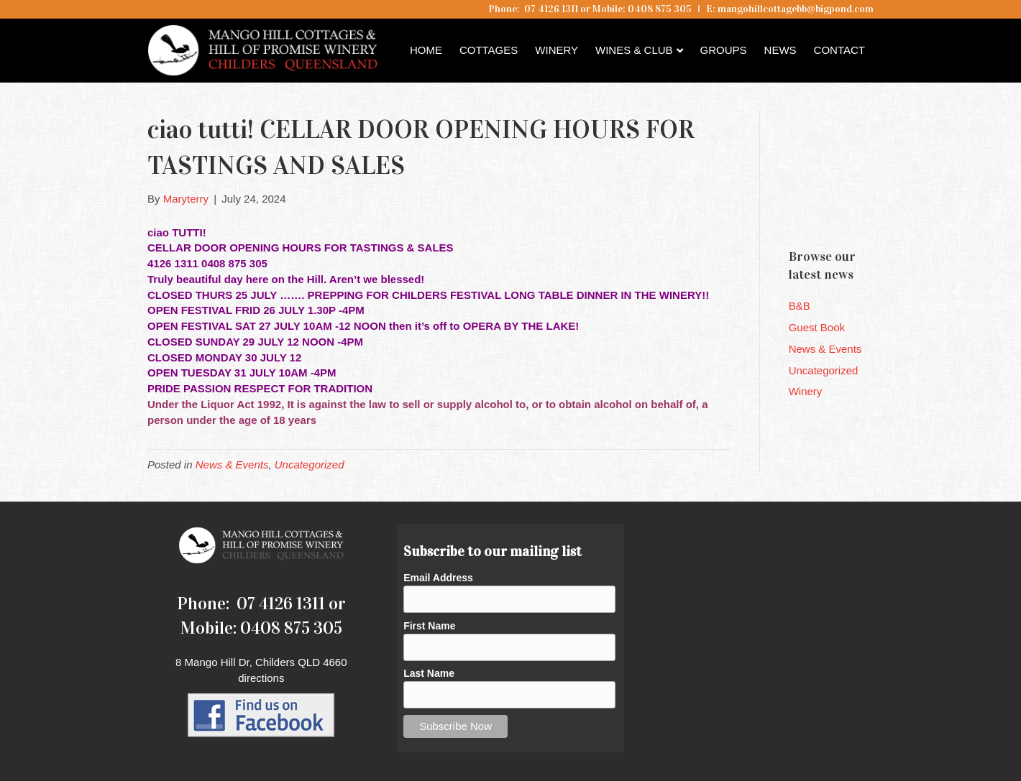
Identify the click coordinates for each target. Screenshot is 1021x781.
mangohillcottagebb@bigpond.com (796, 9)
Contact (839, 50)
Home (426, 50)
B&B (799, 306)
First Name (429, 626)
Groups (723, 50)
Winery (556, 50)
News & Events (232, 464)
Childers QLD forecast (875, 212)
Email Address (438, 577)
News (780, 50)
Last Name (428, 673)
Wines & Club (634, 50)
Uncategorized (309, 464)
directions (261, 678)
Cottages (488, 50)
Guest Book (817, 327)
